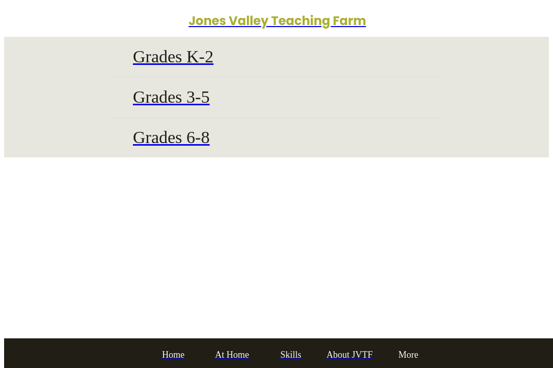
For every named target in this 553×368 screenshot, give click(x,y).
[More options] (408, 355)
